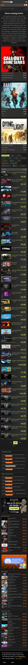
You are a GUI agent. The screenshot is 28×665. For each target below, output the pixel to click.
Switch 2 (22, 165)
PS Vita (23, 158)
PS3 (10, 158)
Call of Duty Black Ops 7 (8, 73)
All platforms (5, 155)
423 (14, 446)
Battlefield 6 (5, 109)
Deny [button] (4, 662)
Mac (15, 165)
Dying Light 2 (5, 147)
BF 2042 (4, 111)
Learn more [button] (19, 658)
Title (3, 169)
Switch (4, 160)
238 (11, 442)
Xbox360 (14, 163)
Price (24, 169)
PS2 (16, 158)
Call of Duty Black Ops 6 (8, 75)
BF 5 (3, 113)
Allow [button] (12, 662)
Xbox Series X (6, 165)
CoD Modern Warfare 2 (7, 77)
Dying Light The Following (8, 149)
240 (20, 442)
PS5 (18, 155)
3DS (18, 160)
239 (15, 442)
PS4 (4, 158)
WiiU (12, 160)
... (6, 442)
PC (12, 155)
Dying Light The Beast (7, 145)
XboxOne (5, 163)
